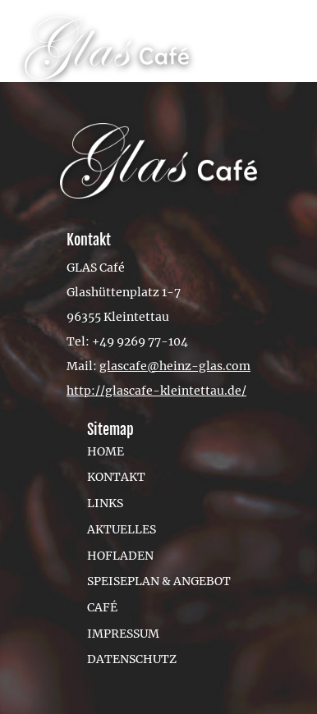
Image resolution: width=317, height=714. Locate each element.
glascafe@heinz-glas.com (174, 366)
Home (105, 451)
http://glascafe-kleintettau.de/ (156, 390)
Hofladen (120, 555)
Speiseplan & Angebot (159, 581)
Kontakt (116, 476)
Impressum (123, 633)
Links (105, 503)
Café (102, 607)
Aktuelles (121, 529)
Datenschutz (132, 659)
